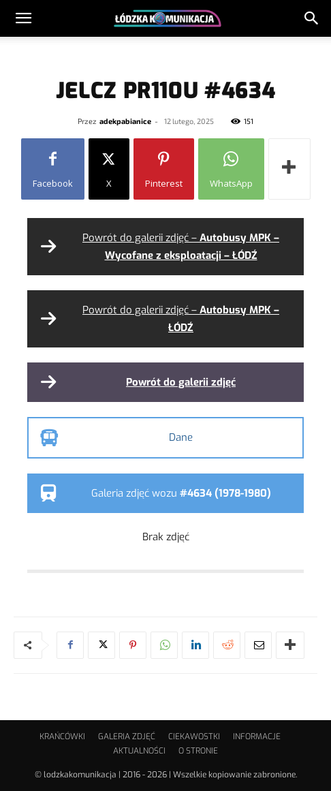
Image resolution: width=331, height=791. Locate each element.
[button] (23, 18)
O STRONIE (198, 750)
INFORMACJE (257, 736)
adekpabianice (125, 121)
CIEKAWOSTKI (194, 736)
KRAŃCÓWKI (62, 736)
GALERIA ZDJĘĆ (126, 736)
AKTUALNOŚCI (139, 750)
